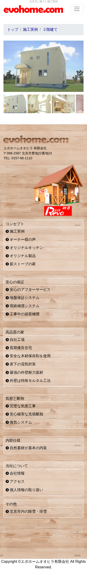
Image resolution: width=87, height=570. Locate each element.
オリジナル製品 (21, 256)
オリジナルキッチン (24, 248)
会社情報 (15, 473)
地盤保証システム (22, 298)
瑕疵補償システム (22, 306)
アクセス (15, 481)
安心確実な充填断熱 (24, 414)
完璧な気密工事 (21, 406)
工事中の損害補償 (22, 314)
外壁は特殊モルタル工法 (28, 381)
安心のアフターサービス (28, 290)
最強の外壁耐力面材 (24, 372)
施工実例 (15, 231)
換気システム (19, 422)
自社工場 (15, 340)
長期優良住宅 (19, 348)
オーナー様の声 (21, 239)
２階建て (50, 29)
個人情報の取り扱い (24, 490)
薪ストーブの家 (21, 264)
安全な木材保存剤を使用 (28, 356)
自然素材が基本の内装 (26, 448)
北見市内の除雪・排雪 (26, 511)
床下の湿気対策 (21, 364)
